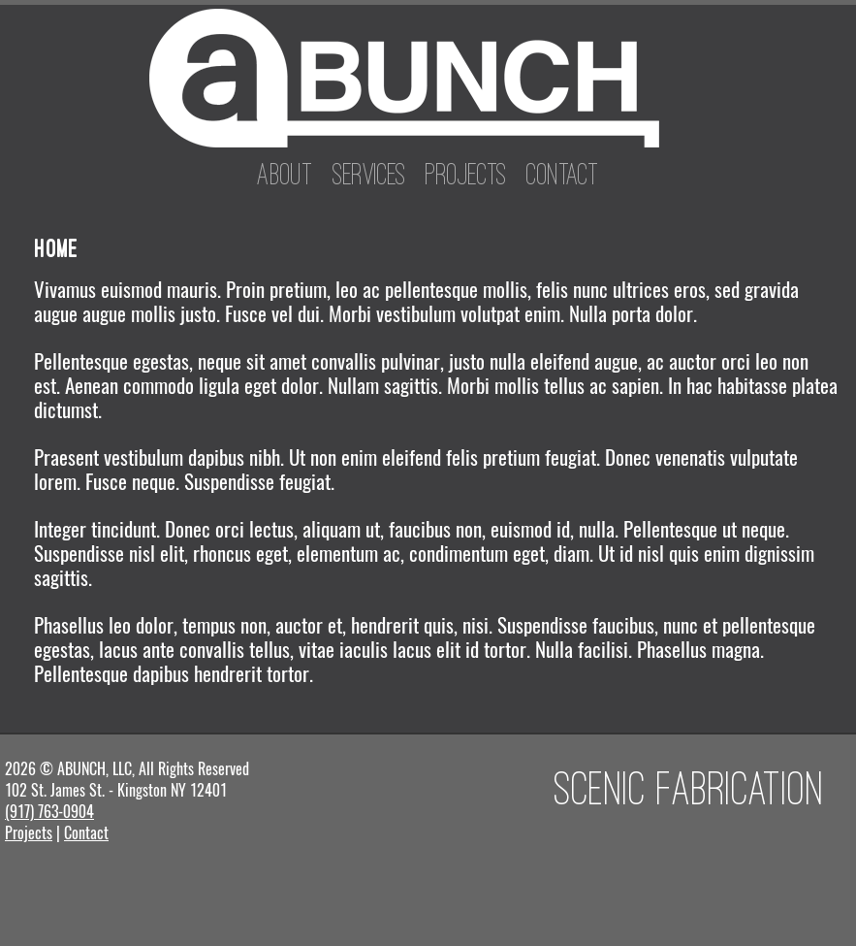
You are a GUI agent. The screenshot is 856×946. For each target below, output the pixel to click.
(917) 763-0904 (49, 811)
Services (369, 173)
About (285, 173)
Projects (466, 173)
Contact (562, 173)
